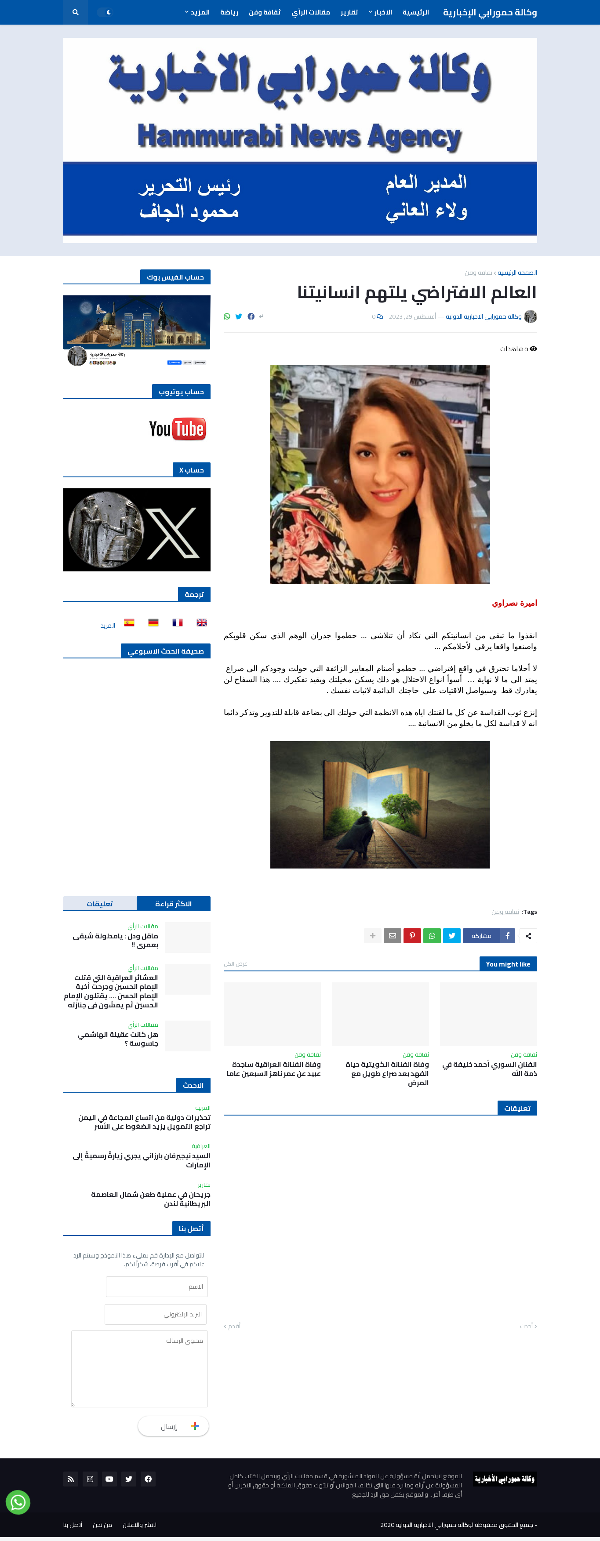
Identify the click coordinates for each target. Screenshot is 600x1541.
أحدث (526, 1326)
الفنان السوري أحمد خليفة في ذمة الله (489, 1069)
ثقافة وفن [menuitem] (265, 12)
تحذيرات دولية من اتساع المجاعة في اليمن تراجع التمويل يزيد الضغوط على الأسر (144, 1122)
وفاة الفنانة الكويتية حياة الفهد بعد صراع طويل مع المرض (387, 1073)
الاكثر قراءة (173, 903)
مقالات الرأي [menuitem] (310, 12)
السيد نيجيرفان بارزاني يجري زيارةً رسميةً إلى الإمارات (142, 1160)
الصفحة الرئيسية (517, 272)
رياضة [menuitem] (229, 12)
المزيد (108, 625)
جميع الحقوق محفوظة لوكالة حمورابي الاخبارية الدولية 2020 (456, 1528)
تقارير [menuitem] (349, 12)
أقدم (234, 1326)
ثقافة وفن (478, 272)
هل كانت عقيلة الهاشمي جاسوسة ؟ (117, 1039)
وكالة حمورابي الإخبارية (490, 12)
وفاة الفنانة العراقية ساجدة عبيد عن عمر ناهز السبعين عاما (274, 1069)
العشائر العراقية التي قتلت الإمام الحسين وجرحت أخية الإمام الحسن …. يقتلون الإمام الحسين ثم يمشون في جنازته (111, 991)
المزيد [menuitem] (200, 12)
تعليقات (100, 903)
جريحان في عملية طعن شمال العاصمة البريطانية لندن (151, 1199)
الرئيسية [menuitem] (416, 12)
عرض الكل (235, 963)
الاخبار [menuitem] (383, 12)
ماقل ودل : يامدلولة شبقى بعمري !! (115, 940)
